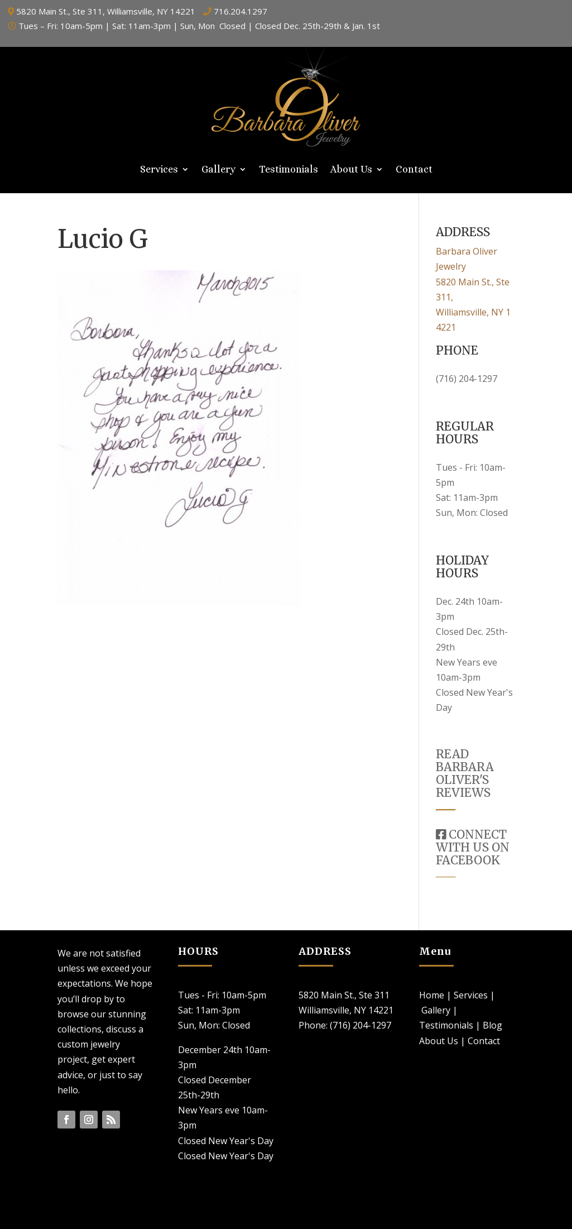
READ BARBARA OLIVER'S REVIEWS (465, 773)
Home (431, 995)
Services (159, 170)
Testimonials (288, 170)
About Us (351, 170)
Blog (492, 1025)
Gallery (218, 170)
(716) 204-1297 (466, 378)
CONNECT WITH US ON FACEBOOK (472, 847)
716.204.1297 (240, 11)
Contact (414, 170)
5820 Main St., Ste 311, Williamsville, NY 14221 (105, 11)
